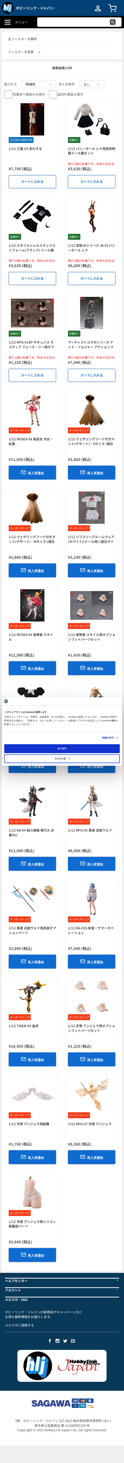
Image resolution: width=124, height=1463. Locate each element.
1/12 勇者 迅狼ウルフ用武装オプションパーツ (32, 930)
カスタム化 (62, 758)
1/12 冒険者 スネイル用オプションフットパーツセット (91, 637)
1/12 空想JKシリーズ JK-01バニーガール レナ (91, 247)
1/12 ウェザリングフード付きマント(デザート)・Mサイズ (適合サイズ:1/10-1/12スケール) (32, 541)
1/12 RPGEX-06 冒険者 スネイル (31, 637)
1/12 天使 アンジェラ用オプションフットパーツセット (91, 1028)
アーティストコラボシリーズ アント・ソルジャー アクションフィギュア (90, 347)
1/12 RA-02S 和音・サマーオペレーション (91, 930)
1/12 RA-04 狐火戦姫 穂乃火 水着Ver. (31, 832)
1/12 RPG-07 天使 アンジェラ (90, 1123)
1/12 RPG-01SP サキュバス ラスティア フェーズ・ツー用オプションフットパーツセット (31, 347)
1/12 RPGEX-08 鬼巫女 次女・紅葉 (31, 441)
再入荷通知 (32, 472)
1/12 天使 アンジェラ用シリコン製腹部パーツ (32, 1224)
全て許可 (62, 748)
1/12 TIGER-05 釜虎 (23, 1025)
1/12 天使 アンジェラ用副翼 (29, 1123)
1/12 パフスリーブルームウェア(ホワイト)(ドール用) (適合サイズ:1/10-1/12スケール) (91, 541)
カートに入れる (32, 181)
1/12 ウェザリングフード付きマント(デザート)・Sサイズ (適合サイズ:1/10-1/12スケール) (91, 444)
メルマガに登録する (19, 1325)
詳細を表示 (108, 737)
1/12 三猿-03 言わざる (25, 148)
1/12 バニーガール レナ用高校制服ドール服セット (91, 151)
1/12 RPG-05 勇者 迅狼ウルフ (90, 830)
